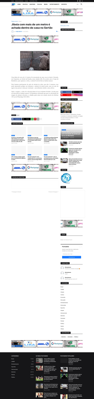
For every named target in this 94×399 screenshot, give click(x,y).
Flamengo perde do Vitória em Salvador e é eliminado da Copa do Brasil (50, 378)
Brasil (46, 4)
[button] (78, 4)
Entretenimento (54, 4)
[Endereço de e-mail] (71, 254)
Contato (26, 1)
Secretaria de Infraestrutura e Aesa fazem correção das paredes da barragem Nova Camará (51, 386)
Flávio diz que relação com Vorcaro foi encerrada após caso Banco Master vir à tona (51, 395)
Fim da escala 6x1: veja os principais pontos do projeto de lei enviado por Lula (51, 158)
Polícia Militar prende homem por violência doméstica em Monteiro (50, 360)
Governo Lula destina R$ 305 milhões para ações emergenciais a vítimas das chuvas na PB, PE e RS (18, 139)
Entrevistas (63, 305)
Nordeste (63, 318)
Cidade (62, 292)
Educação (63, 300)
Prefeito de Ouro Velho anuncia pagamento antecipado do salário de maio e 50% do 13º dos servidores (50, 369)
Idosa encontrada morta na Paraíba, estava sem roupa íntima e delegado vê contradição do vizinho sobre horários (75, 161)
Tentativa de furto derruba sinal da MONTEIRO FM (75, 142)
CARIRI (62, 289)
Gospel (62, 310)
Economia (63, 297)
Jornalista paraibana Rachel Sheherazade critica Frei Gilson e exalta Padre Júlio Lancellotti (51, 139)
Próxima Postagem (53, 191)
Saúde (62, 326)
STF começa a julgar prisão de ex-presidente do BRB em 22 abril (18, 158)
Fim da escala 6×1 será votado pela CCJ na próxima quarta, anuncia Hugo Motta (35, 158)
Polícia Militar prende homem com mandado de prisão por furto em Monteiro (75, 360)
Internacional (64, 313)
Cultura (62, 294)
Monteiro (32, 4)
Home (12, 1)
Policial (39, 4)
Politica (25, 4)
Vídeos (62, 328)
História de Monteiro (19, 1)
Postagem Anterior (16, 191)
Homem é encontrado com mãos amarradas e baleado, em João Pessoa (75, 396)
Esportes (64, 4)
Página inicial (14, 21)
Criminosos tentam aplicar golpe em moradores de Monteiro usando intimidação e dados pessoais (75, 151)
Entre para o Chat (65, 25)
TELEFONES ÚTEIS (33, 1)
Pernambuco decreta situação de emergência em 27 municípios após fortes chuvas (34, 139)
